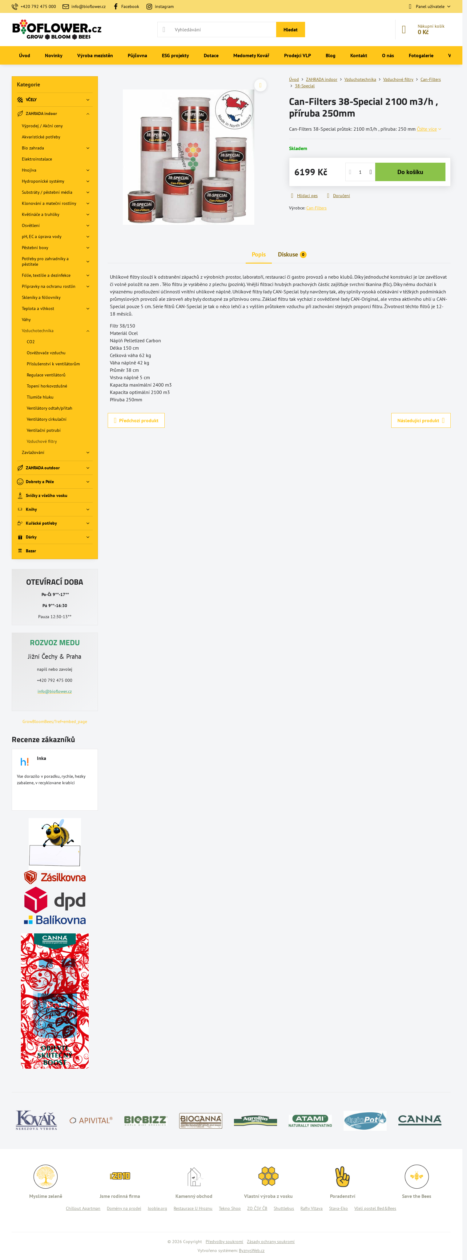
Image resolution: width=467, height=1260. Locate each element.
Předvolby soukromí (224, 1241)
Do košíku (410, 172)
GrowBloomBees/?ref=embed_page (54, 721)
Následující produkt (421, 420)
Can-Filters (316, 208)
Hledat (291, 29)
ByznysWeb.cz (251, 1250)
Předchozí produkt (136, 420)
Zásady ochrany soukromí (271, 1241)
